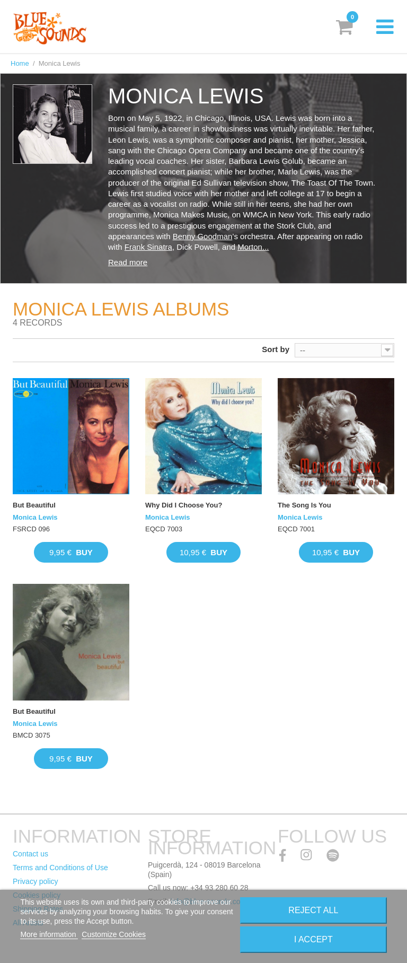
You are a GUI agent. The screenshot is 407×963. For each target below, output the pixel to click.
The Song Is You (304, 505)
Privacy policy (35, 881)
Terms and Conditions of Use (60, 867)
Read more (127, 262)
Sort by (275, 349)
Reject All (313, 910)
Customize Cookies (114, 934)
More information (49, 934)
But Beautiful (34, 505)
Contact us (30, 854)
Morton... (253, 246)
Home (20, 63)
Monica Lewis (35, 517)
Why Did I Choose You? (183, 505)
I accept (313, 939)
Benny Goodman (203, 236)
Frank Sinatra (148, 246)
